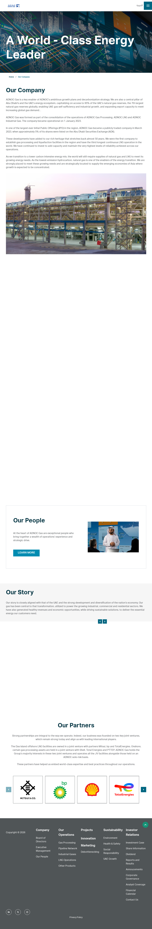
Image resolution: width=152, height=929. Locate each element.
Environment (110, 838)
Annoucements (134, 870)
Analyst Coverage (135, 885)
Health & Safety (111, 844)
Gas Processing (67, 843)
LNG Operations (67, 860)
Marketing (88, 845)
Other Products (66, 866)
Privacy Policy (76, 918)
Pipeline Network (67, 849)
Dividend (131, 854)
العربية (140, 5)
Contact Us (132, 900)
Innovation (88, 838)
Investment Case (135, 843)
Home (11, 77)
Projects (87, 830)
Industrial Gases (67, 854)
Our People (42, 857)
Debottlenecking (90, 852)
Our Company (24, 77)
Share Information (136, 849)
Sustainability (113, 830)
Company (42, 830)
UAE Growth (110, 859)
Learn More (26, 553)
